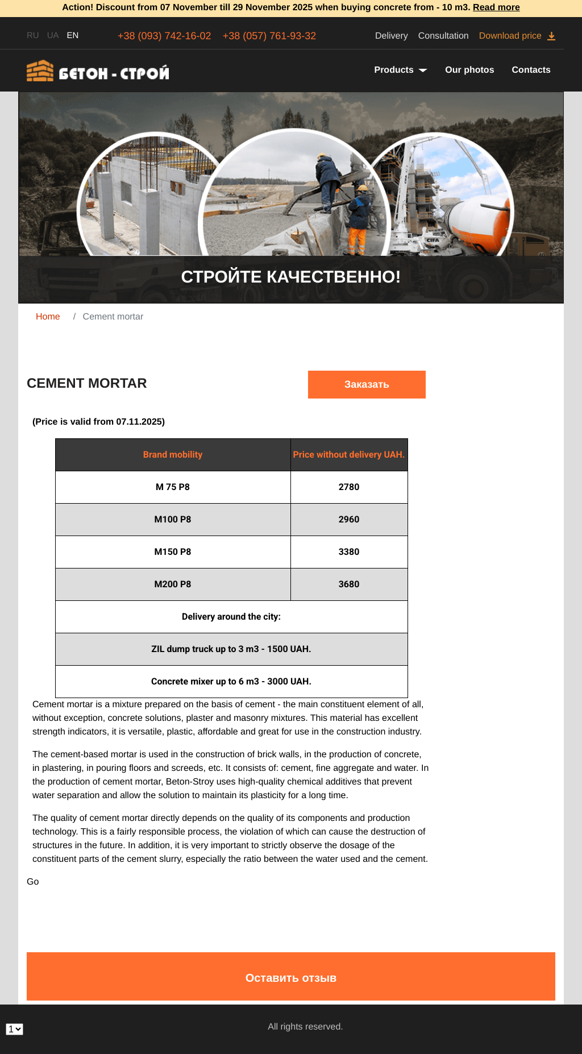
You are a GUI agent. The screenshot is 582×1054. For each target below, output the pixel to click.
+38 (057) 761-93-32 (270, 36)
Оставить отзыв (291, 978)
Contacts (531, 70)
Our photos (469, 70)
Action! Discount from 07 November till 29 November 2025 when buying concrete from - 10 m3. (291, 8)
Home (48, 317)
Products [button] (395, 70)
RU (33, 35)
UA (53, 35)
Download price (510, 36)
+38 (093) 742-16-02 (164, 36)
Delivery (391, 36)
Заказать (366, 384)
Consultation (443, 36)
